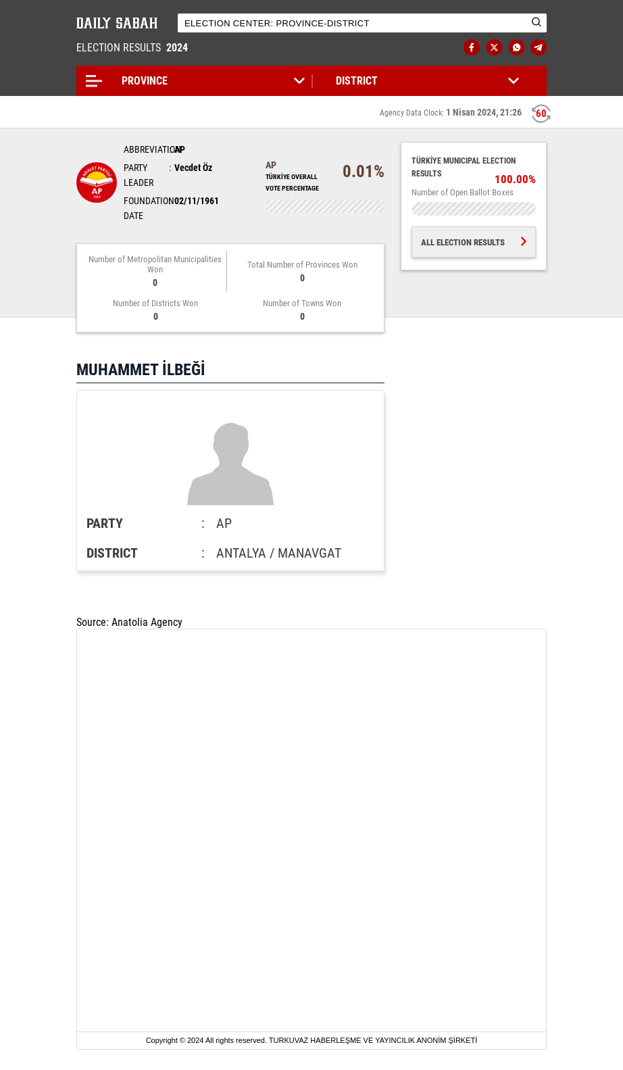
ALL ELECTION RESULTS (473, 242)
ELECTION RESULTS (133, 47)
